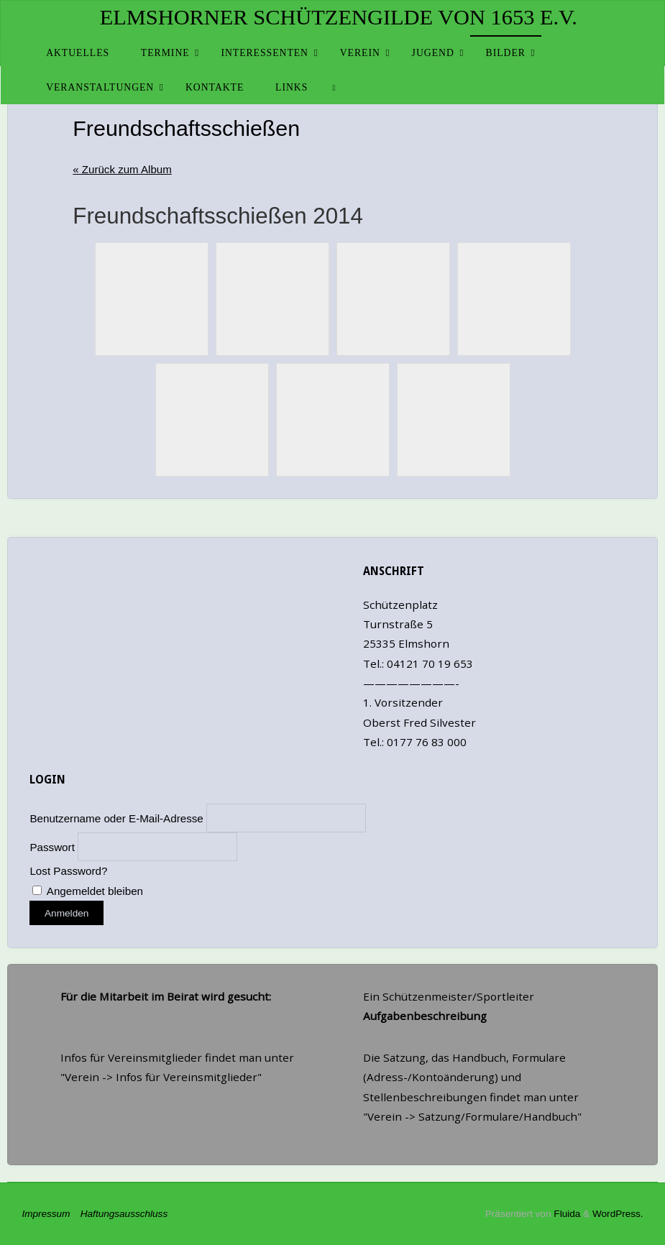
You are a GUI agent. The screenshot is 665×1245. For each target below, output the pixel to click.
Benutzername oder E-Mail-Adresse (116, 818)
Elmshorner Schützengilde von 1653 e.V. (338, 17)
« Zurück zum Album (122, 169)
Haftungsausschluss (121, 1213)
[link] (334, 87)
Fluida (565, 1213)
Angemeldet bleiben (87, 891)
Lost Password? (68, 871)
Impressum (47, 1213)
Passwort (51, 847)
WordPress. (617, 1213)
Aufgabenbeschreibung (425, 1016)
